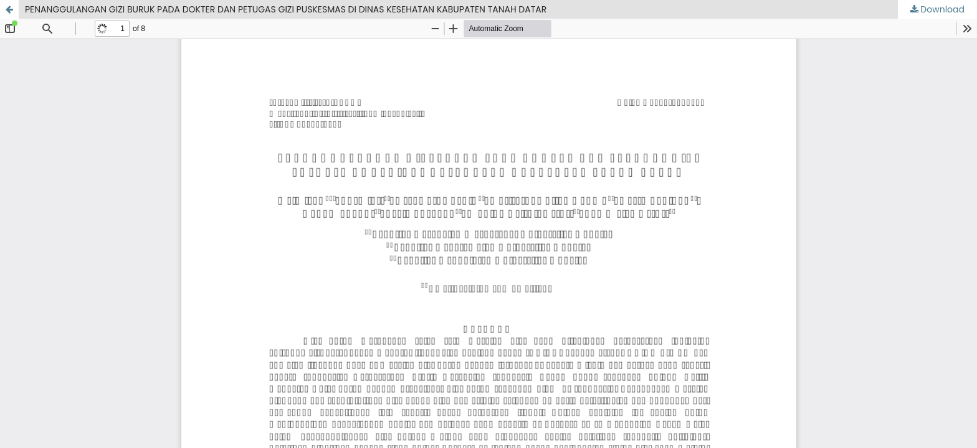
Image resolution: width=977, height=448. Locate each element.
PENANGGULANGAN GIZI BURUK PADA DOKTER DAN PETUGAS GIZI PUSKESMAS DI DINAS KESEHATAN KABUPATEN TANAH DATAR (285, 9)
